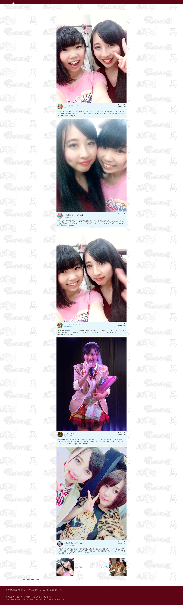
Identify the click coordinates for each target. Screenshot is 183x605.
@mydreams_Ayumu (70, 545)
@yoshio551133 (68, 435)
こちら (49, 599)
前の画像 (69, 567)
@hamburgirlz (68, 107)
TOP (14, 3)
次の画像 (114, 567)
